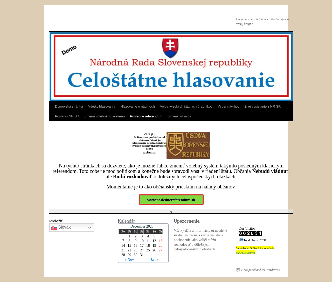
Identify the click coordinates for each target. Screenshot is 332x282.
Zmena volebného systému (104, 116)
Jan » (154, 260)
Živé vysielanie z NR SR (263, 106)
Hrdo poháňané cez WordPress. (260, 270)
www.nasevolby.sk (245, 252)
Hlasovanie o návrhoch (137, 106)
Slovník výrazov (179, 116)
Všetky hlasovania (101, 106)
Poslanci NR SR (67, 116)
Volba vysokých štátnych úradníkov (186, 106)
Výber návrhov (228, 106)
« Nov (129, 260)
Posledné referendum (146, 116)
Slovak (61, 227)
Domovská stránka (69, 106)
